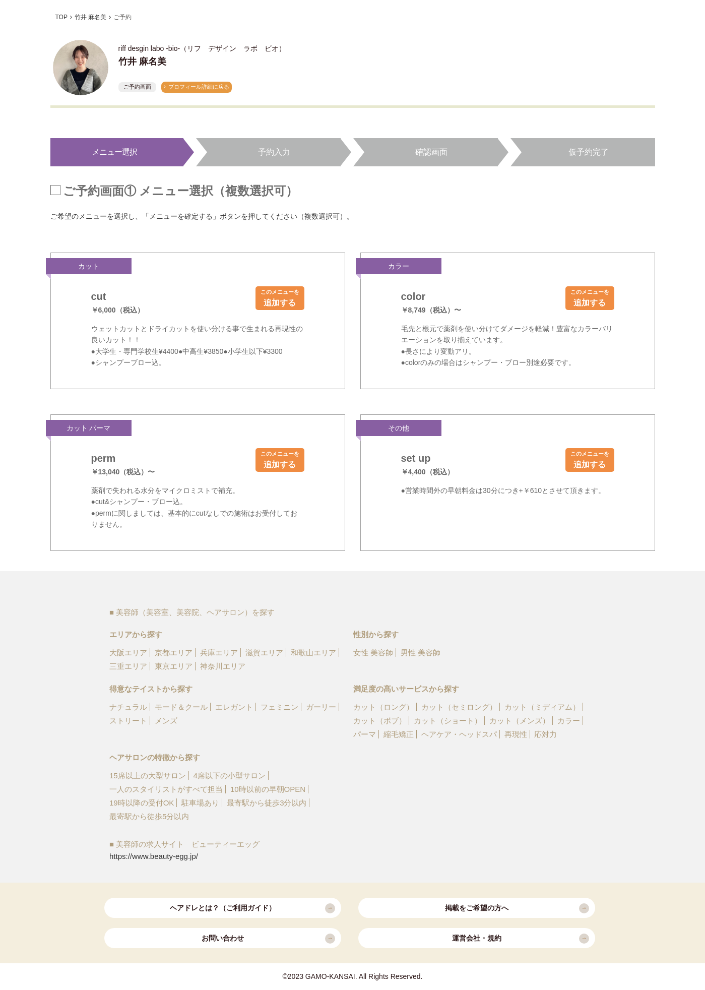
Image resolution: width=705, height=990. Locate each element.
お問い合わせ (268, 939)
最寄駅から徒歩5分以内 (149, 816)
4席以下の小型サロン (230, 775)
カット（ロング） (383, 707)
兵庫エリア (219, 652)
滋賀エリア (264, 652)
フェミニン (279, 707)
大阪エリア (128, 652)
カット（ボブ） (379, 720)
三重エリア (128, 666)
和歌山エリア (313, 652)
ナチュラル (128, 707)
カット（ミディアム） (542, 707)
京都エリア (174, 652)
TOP (61, 17)
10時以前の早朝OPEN (267, 789)
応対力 (545, 734)
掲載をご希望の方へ (517, 908)
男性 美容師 (420, 652)
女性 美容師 (373, 652)
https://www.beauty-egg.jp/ (153, 856)
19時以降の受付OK (141, 802)
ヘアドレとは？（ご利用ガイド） (252, 908)
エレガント (234, 707)
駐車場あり (200, 802)
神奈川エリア (222, 666)
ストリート (128, 720)
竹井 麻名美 (90, 17)
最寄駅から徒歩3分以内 (266, 802)
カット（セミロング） (459, 707)
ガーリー (321, 707)
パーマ (364, 734)
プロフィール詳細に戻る (198, 87)
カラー (568, 720)
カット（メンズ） (519, 720)
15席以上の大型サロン (147, 775)
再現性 (515, 734)
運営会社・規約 (520, 939)
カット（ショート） (448, 720)
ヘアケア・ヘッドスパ (459, 734)
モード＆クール (181, 707)
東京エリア (174, 666)
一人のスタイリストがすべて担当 (166, 789)
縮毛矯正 (398, 734)
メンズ (166, 720)
